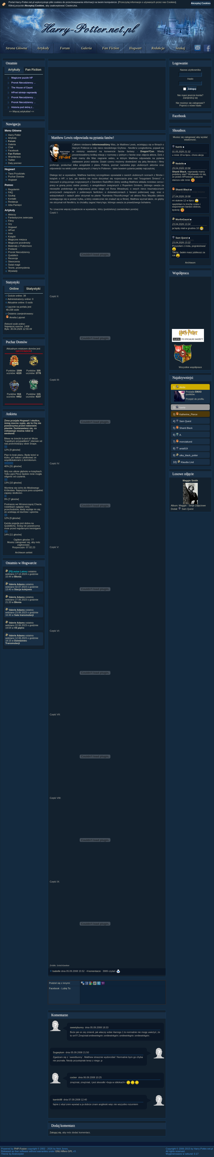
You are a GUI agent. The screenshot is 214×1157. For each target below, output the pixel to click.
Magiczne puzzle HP (22, 77)
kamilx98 (57, 1099)
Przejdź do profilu (195, 399)
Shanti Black (181, 189)
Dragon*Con (147, 151)
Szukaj (180, 48)
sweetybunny (77, 1027)
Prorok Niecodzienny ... (23, 82)
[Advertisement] (107, 99)
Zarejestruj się (190, 97)
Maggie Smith (190, 480)
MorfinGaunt (180, 219)
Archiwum (190, 262)
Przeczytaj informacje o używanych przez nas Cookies (147, 2)
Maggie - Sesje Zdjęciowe (192, 505)
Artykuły (43, 48)
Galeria (86, 48)
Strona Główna (16, 48)
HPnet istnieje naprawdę (24, 92)
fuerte (177, 147)
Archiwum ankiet (23, 552)
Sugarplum (58, 1052)
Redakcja (157, 48)
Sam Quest (180, 238)
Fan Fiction (110, 48)
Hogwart (135, 48)
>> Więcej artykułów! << (21, 111)
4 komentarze (93, 971)
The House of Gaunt (21, 87)
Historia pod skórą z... (22, 107)
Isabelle (56, 971)
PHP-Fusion (20, 1148)
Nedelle (178, 163)
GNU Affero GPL (64, 1151)
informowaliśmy (101, 144)
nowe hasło (195, 105)
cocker (73, 1077)
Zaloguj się (55, 1132)
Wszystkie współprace (190, 367)
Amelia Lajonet (15, 317)
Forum (65, 48)
